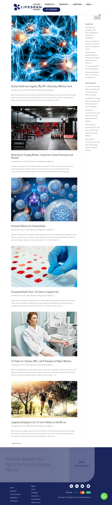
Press (33, 489)
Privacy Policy (36, 499)
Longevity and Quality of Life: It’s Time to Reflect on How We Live (38, 422)
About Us (13, 491)
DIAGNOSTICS (49, 4)
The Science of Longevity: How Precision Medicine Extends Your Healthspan (91, 32)
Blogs (33, 486)
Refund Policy (36, 502)
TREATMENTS (63, 4)
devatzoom (16, 90)
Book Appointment (78, 464)
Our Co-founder (15, 494)
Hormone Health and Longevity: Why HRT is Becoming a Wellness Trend (41, 86)
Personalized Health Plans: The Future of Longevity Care (35, 291)
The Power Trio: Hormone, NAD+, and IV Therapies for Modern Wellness (41, 361)
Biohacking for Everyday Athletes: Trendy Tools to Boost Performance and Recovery (42, 156)
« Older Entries (16, 443)
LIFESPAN (36, 4)
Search (97, 18)
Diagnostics (14, 498)
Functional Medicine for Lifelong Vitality (28, 226)
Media (88, 4)
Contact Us (35, 496)
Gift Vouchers (51, 10)
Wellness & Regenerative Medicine (42, 90)
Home (12, 488)
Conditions (77, 4)
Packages (36, 10)
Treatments (14, 501)
